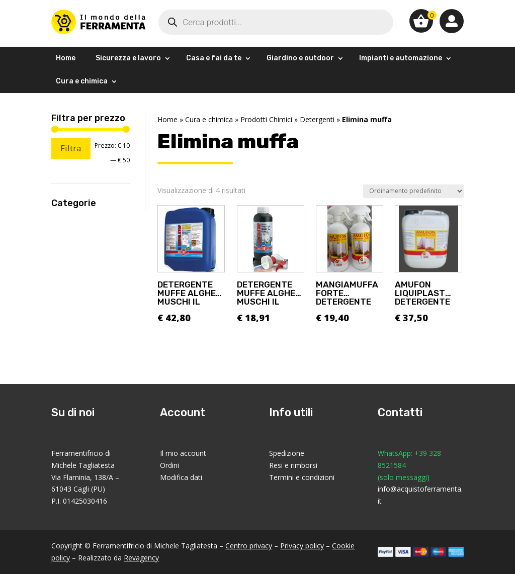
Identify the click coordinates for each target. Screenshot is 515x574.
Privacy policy (302, 545)
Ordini (169, 465)
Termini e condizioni (301, 477)
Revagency (141, 557)
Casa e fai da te (213, 58)
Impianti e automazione (400, 58)
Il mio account (183, 453)
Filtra (70, 148)
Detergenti (317, 119)
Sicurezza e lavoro (128, 58)
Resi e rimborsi (293, 465)
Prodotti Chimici (266, 119)
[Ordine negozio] (413, 191)
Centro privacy (248, 545)
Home (65, 58)
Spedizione (286, 453)
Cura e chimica (82, 81)
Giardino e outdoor (300, 58)
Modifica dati (181, 477)
